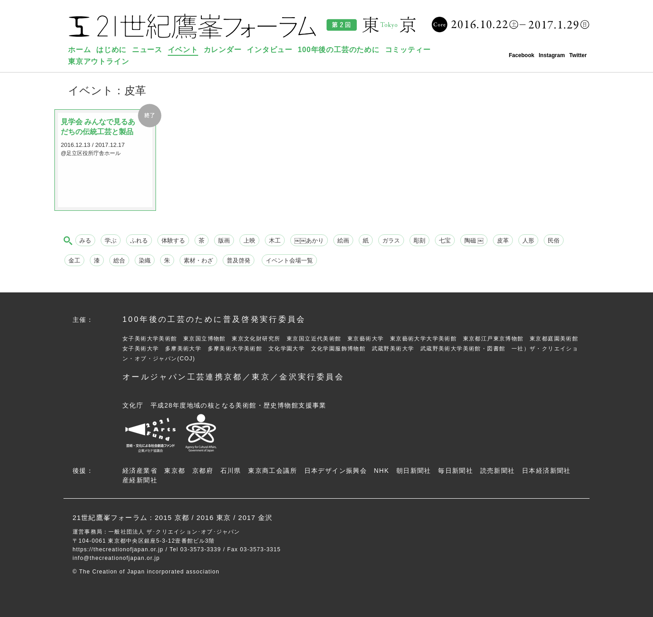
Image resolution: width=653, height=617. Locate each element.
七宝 (445, 240)
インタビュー (269, 49)
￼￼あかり (309, 240)
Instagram (552, 55)
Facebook (521, 55)
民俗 (554, 240)
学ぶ (111, 240)
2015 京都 (172, 517)
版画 (224, 240)
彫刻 (419, 240)
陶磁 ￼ (474, 240)
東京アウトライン (98, 61)
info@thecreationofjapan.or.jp (116, 558)
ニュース (147, 49)
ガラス (391, 240)
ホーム (79, 49)
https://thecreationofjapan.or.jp (118, 549)
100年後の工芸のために (339, 49)
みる (85, 240)
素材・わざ (198, 260)
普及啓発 (238, 260)
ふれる (139, 240)
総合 (119, 260)
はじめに (111, 49)
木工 (275, 240)
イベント (183, 49)
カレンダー (223, 49)
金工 (74, 260)
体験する (173, 240)
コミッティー (408, 49)
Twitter (578, 55)
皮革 (503, 240)
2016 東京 (213, 517)
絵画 (343, 240)
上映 (249, 240)
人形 (528, 240)
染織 (145, 260)
